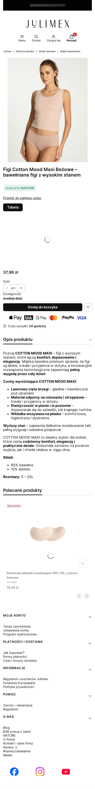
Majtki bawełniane (70, 51)
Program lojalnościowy (20, 634)
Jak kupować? (13, 653)
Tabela (13, 207)
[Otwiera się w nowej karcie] (14, 772)
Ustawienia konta (16, 630)
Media (7, 755)
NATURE (9, 735)
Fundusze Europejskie (19, 683)
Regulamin (10, 709)
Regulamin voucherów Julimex (25, 679)
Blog (6, 728)
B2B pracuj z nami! (17, 731)
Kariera (8, 747)
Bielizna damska (25, 51)
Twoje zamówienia (16, 626)
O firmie (9, 739)
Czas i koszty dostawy (20, 660)
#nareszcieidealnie (16, 751)
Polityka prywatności (18, 687)
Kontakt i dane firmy (18, 743)
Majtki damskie (47, 51)
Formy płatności (15, 657)
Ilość (6, 281)
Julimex (7, 51)
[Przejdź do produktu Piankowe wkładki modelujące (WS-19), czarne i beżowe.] (47, 535)
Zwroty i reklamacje (17, 705)
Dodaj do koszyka (42, 307)
